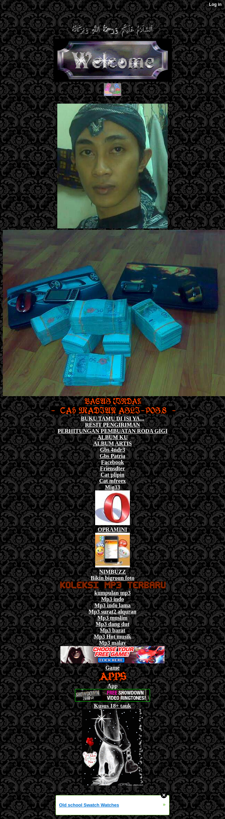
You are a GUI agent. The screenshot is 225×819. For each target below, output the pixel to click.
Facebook (112, 462)
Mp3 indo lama (112, 605)
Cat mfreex (112, 481)
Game (113, 668)
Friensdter (112, 468)
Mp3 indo (112, 599)
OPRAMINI (112, 529)
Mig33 (112, 487)
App (112, 686)
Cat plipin (113, 475)
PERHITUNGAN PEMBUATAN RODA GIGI (112, 431)
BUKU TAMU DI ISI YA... (112, 418)
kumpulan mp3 (112, 593)
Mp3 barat (112, 630)
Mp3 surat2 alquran (112, 612)
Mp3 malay (112, 643)
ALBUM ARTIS (112, 443)
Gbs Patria (112, 456)
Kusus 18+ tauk (112, 706)
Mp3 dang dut (113, 624)
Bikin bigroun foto (112, 578)
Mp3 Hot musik (112, 636)
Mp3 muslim (113, 618)
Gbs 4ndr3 (112, 450)
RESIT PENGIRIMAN (112, 425)
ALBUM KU (112, 437)
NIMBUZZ (112, 572)
